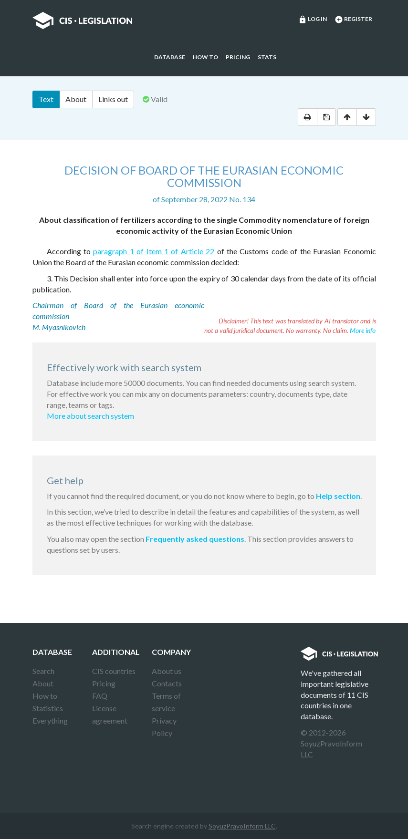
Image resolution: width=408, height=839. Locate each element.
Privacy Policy (164, 726)
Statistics (47, 708)
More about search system (90, 415)
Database (169, 57)
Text (46, 99)
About (75, 99)
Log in (312, 19)
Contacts (167, 683)
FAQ (99, 695)
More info (363, 330)
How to (205, 57)
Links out (113, 99)
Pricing (238, 57)
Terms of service (166, 702)
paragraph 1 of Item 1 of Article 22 (153, 251)
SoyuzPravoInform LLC (242, 826)
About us (166, 670)
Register (353, 19)
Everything (50, 720)
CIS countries (114, 670)
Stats (267, 57)
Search (43, 670)
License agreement (109, 714)
